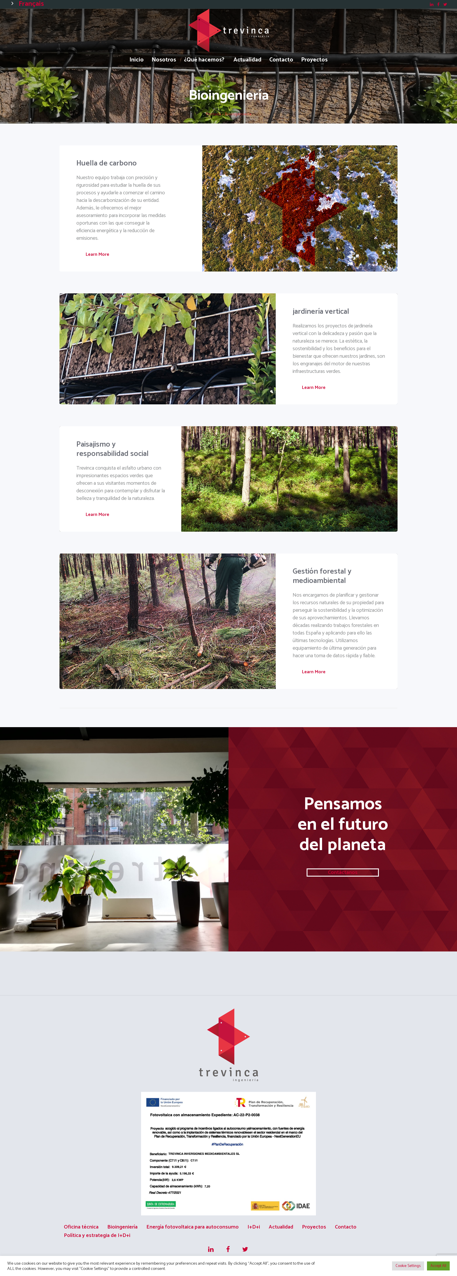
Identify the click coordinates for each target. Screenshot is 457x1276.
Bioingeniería (122, 1227)
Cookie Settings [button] (408, 1266)
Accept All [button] (438, 1266)
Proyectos (314, 1227)
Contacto (345, 1227)
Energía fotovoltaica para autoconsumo (192, 1227)
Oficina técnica (81, 1227)
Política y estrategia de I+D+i (97, 1235)
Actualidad (281, 1227)
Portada (213, 114)
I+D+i (253, 1227)
